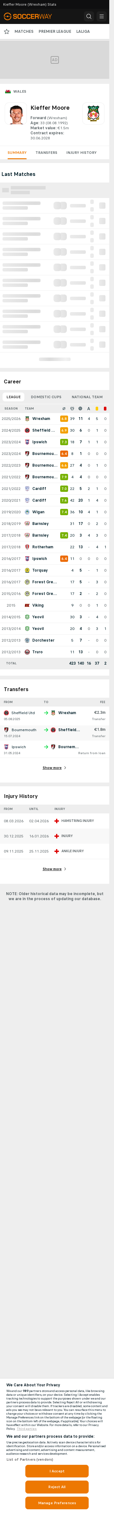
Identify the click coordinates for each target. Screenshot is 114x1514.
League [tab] (13, 397)
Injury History (81, 152)
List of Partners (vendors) (29, 1459)
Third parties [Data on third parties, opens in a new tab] (27, 1429)
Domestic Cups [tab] (46, 397)
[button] (89, 16)
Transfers (46, 152)
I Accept (57, 1471)
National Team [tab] (87, 397)
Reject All (57, 1487)
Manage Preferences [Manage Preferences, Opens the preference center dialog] (57, 1503)
